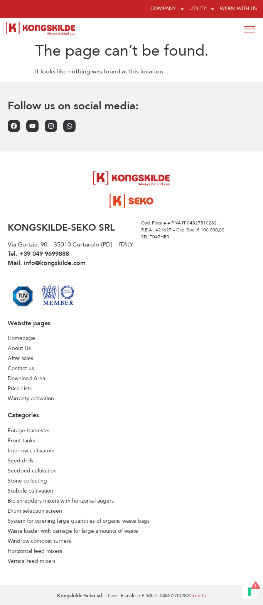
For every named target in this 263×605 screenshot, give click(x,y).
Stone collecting (27, 481)
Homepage (21, 338)
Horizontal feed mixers (35, 551)
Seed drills (20, 461)
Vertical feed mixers (32, 561)
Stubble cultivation (30, 491)
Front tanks (21, 441)
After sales (20, 358)
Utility (202, 9)
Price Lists (20, 388)
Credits (197, 595)
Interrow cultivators (31, 451)
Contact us (21, 368)
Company (167, 9)
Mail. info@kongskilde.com (47, 263)
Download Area (26, 378)
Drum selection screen (35, 511)
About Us (19, 348)
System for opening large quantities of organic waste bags (79, 521)
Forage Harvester (29, 430)
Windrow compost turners (39, 541)
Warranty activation (31, 398)
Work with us (238, 8)
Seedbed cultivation (32, 471)
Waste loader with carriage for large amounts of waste (73, 531)
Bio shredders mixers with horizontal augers (61, 501)
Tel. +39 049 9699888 (38, 254)
